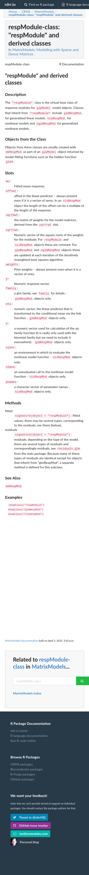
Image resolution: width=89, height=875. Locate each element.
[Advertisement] (44, 549)
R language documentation (29, 720)
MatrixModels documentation (21, 624)
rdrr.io (10, 4)
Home (13, 11)
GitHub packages (22, 763)
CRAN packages (21, 748)
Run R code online (23, 725)
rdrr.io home (19, 715)
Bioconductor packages (26, 753)
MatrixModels (49, 650)
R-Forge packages (22, 758)
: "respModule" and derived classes (45, 14)
